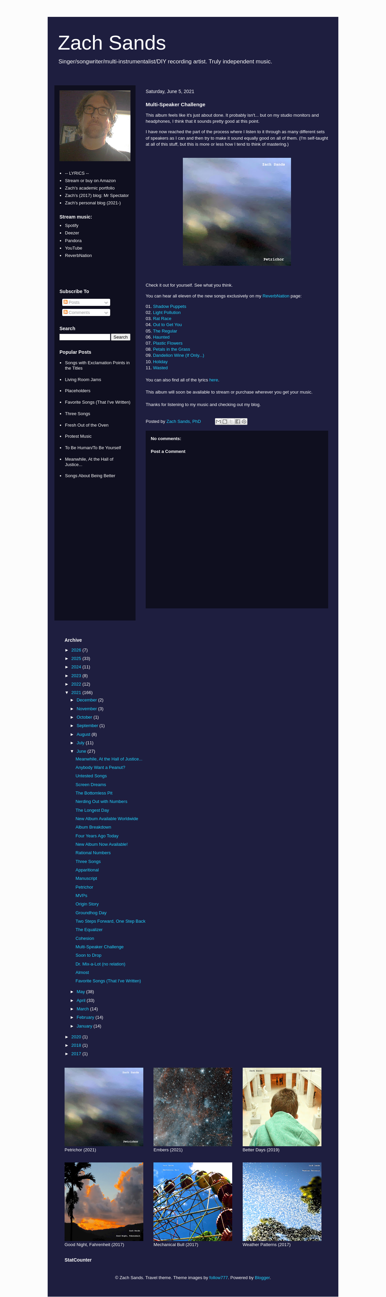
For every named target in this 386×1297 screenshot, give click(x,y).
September (88, 725)
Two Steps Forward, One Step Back (110, 921)
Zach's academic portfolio (90, 188)
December (87, 699)
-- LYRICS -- (77, 173)
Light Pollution (167, 312)
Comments (77, 312)
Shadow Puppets (169, 306)
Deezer (72, 232)
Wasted (160, 367)
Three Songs (77, 413)
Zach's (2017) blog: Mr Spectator (97, 195)
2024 (76, 666)
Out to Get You (167, 324)
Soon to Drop (88, 955)
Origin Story (87, 903)
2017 (76, 1053)
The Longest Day (92, 810)
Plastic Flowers (168, 343)
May (81, 991)
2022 (76, 684)
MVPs (81, 895)
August (84, 734)
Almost (82, 972)
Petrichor (84, 887)
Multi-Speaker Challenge (99, 946)
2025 (76, 658)
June (82, 751)
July (81, 742)
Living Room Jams (83, 379)
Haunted (161, 337)
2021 (76, 692)
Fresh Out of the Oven (86, 425)
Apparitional (87, 869)
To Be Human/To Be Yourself (93, 447)
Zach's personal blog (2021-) (93, 202)
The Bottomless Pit (93, 793)
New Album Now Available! (101, 844)
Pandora (73, 240)
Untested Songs (91, 775)
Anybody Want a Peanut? (100, 767)
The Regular (165, 331)
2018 (76, 1045)
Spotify (71, 225)
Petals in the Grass (171, 349)
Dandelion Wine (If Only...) (178, 355)
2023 (76, 675)
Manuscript (86, 878)
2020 (76, 1036)
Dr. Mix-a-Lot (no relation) (100, 964)
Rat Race (162, 318)
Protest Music (78, 436)
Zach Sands (112, 42)
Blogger (262, 1277)
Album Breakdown (93, 827)
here (213, 379)
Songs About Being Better (90, 475)
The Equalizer (88, 929)
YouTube (73, 248)
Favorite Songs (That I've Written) (97, 402)
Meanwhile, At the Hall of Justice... (108, 758)
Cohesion (84, 938)
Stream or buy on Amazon (90, 180)
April (82, 1000)
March (83, 1008)
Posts (72, 302)
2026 (76, 650)
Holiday (160, 361)
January (85, 1026)
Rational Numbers (93, 852)
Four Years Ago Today (96, 835)
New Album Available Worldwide (106, 818)
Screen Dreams (90, 784)
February (86, 1017)
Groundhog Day (90, 912)
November (87, 708)
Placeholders (77, 390)
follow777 (218, 1277)
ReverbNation (276, 295)
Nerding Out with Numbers (101, 801)
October (85, 717)
